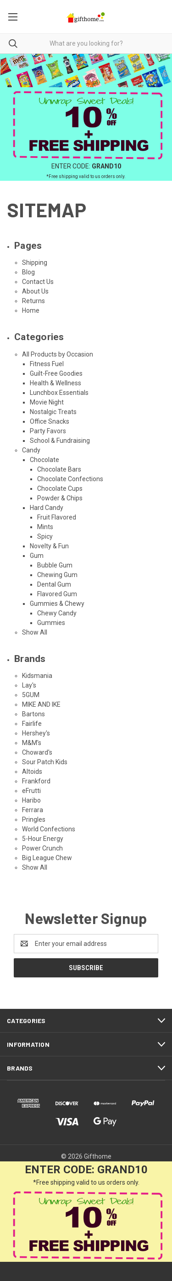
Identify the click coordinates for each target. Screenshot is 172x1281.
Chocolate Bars (59, 469)
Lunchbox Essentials (59, 392)
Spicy (45, 536)
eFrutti (31, 790)
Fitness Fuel (47, 364)
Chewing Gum (57, 574)
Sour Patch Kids (44, 762)
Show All (34, 632)
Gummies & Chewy (57, 603)
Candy (31, 450)
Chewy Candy (57, 613)
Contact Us (38, 281)
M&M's (31, 742)
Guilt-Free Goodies (56, 373)
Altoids (32, 771)
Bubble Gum (54, 565)
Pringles (33, 819)
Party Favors (48, 431)
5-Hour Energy (42, 838)
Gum (37, 555)
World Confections (48, 829)
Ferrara (32, 810)
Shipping (34, 262)
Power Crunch (42, 848)
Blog (28, 272)
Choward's (37, 752)
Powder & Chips (60, 498)
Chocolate (44, 459)
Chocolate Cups (60, 488)
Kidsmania (37, 675)
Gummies (51, 622)
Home (30, 310)
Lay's (29, 685)
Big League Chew (47, 857)
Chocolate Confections (70, 479)
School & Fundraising (60, 440)
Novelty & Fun (49, 546)
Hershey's (36, 733)
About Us (35, 291)
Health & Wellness (55, 383)
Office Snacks (49, 421)
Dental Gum (54, 584)
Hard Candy (46, 507)
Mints (45, 526)
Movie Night (47, 402)
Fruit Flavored (56, 517)
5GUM (30, 694)
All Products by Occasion (57, 354)
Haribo (31, 800)
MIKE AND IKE (41, 704)
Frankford (36, 781)
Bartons (33, 714)
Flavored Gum (57, 594)
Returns (33, 300)
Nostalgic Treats (53, 411)
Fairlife (32, 723)
